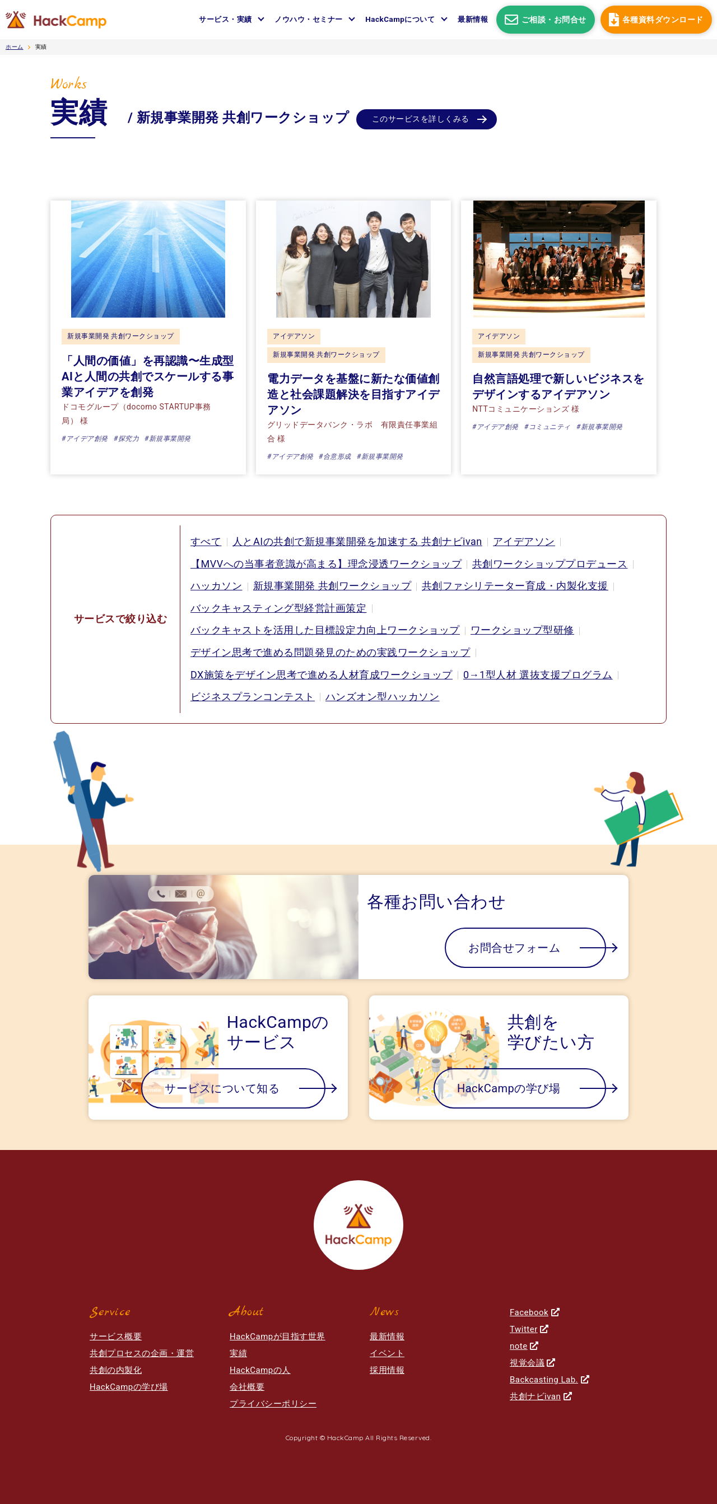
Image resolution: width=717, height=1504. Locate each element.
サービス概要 (116, 1336)
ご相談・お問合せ (545, 19)
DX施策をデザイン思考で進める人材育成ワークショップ (321, 674)
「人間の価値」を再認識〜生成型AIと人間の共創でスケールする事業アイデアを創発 (148, 376)
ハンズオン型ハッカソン (382, 696)
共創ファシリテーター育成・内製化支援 (515, 586)
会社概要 (247, 1387)
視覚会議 (533, 1363)
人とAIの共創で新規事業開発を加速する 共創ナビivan (357, 541)
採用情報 (387, 1370)
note (524, 1346)
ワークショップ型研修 (522, 630)
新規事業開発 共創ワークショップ (120, 336)
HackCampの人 (260, 1370)
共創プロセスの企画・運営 (142, 1353)
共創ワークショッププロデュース (550, 563)
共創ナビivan (541, 1396)
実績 (238, 1353)
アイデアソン (294, 336)
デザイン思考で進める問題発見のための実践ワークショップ (330, 652)
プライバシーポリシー (273, 1404)
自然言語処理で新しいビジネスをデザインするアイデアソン (558, 386)
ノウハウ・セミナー (308, 19)
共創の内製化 (116, 1370)
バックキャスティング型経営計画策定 (278, 607)
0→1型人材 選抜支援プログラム (538, 674)
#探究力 (126, 439)
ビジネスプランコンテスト (252, 696)
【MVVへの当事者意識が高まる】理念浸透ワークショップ (326, 563)
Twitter (529, 1329)
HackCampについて (400, 19)
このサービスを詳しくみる (420, 119)
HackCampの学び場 (129, 1387)
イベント (387, 1353)
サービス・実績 (225, 19)
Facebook (535, 1312)
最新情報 (473, 19)
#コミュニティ (547, 427)
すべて (206, 541)
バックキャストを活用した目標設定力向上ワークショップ (325, 630)
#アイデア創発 (85, 439)
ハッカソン (216, 586)
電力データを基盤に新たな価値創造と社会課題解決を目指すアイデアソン (353, 394)
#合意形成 (335, 456)
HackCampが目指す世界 (277, 1336)
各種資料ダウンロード (656, 19)
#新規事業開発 (168, 439)
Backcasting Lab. (549, 1380)
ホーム (15, 47)
